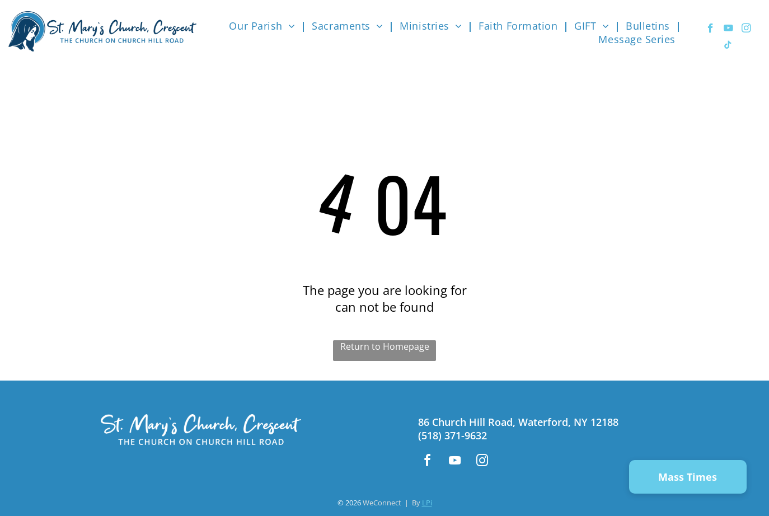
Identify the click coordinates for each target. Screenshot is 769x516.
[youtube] (728, 29)
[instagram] (746, 29)
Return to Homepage (384, 346)
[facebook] (711, 29)
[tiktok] (728, 46)
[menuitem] (264, 25)
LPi (427, 503)
